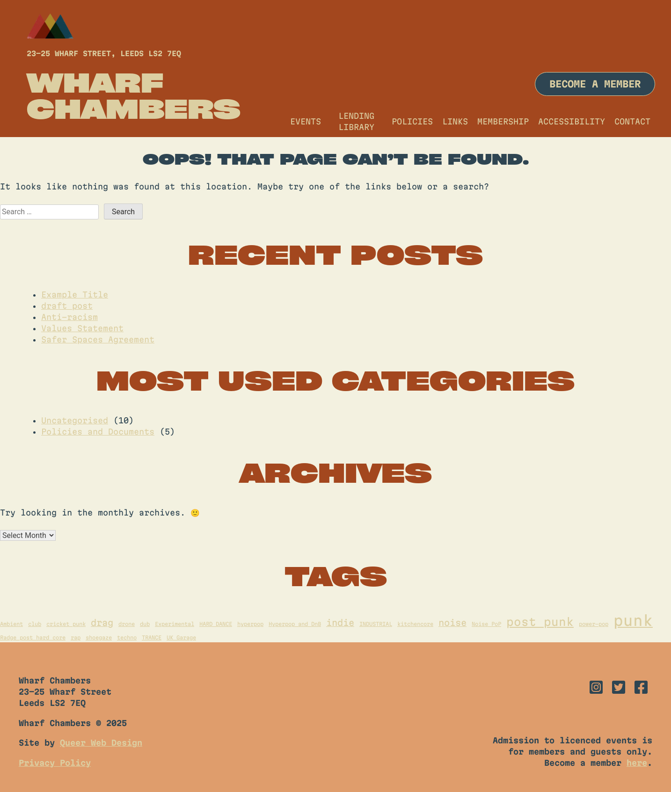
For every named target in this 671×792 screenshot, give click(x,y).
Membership (503, 121)
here (637, 762)
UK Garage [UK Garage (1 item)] (181, 637)
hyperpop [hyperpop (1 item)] (250, 624)
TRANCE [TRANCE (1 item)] (151, 637)
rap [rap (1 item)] (75, 637)
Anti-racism (69, 316)
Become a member (595, 84)
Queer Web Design (101, 742)
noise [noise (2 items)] (452, 623)
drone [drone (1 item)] (126, 624)
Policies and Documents (97, 431)
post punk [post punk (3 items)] (540, 622)
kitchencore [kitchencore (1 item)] (415, 624)
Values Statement (82, 328)
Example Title (74, 294)
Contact (632, 121)
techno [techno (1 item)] (127, 637)
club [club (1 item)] (34, 624)
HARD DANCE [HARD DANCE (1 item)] (215, 624)
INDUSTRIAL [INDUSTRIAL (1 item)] (375, 624)
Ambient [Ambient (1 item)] (11, 624)
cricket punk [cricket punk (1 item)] (66, 624)
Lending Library (356, 121)
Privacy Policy (55, 762)
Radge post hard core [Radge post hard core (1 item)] (33, 637)
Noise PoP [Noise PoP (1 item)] (486, 624)
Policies (412, 121)
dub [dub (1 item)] (145, 624)
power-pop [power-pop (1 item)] (593, 624)
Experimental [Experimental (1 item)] (174, 624)
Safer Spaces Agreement (97, 339)
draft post (67, 305)
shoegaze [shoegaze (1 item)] (99, 637)
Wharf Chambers (134, 95)
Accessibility (571, 121)
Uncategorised (74, 420)
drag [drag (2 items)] (102, 623)
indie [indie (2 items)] (340, 623)
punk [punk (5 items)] (633, 620)
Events (305, 121)
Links (455, 121)
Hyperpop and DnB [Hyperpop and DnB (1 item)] (295, 624)
